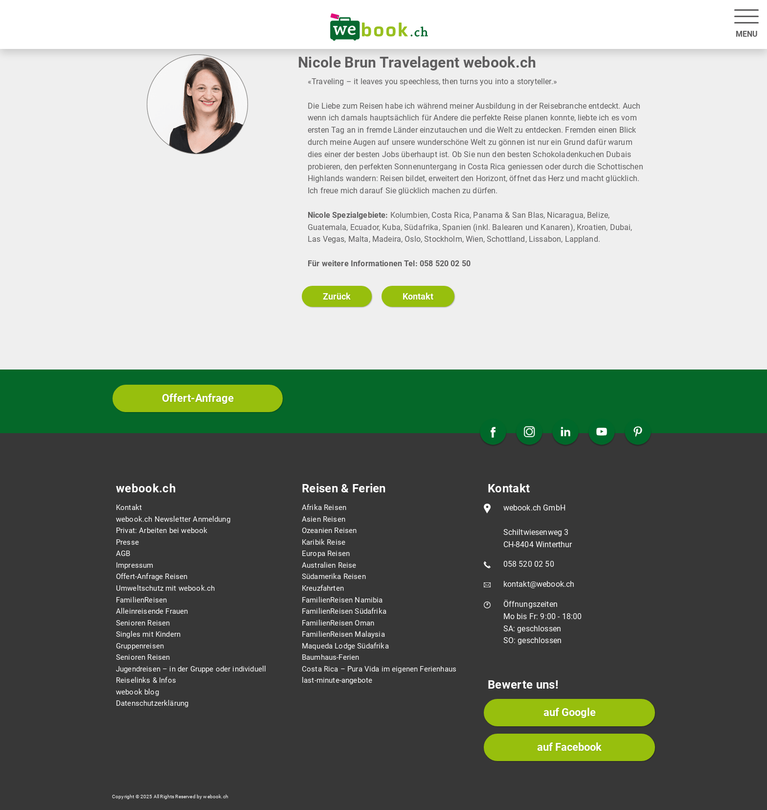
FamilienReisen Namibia (342, 600)
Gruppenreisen (140, 646)
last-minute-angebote (337, 680)
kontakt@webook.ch (539, 584)
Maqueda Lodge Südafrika (345, 646)
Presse (127, 542)
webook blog (137, 692)
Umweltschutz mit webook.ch (165, 588)
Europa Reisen (326, 553)
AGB (123, 553)
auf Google (569, 712)
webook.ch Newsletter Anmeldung (173, 519)
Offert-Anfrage (198, 398)
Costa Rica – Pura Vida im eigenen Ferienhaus (379, 669)
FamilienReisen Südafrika (344, 611)
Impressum (134, 565)
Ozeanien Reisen (329, 530)
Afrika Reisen (324, 507)
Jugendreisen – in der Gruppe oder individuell (191, 669)
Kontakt (418, 296)
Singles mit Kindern (148, 634)
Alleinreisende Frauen (152, 611)
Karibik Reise (323, 542)
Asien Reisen (323, 519)
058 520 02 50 (528, 564)
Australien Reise (329, 565)
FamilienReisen (141, 600)
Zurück (337, 296)
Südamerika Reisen (334, 576)
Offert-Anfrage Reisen (151, 576)
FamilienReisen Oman (338, 623)
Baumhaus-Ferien (330, 657)
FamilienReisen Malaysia (343, 634)
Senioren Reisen (143, 623)
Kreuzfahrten (323, 588)
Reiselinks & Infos (146, 680)
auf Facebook (569, 747)
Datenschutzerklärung (152, 703)
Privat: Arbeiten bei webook (161, 530)
